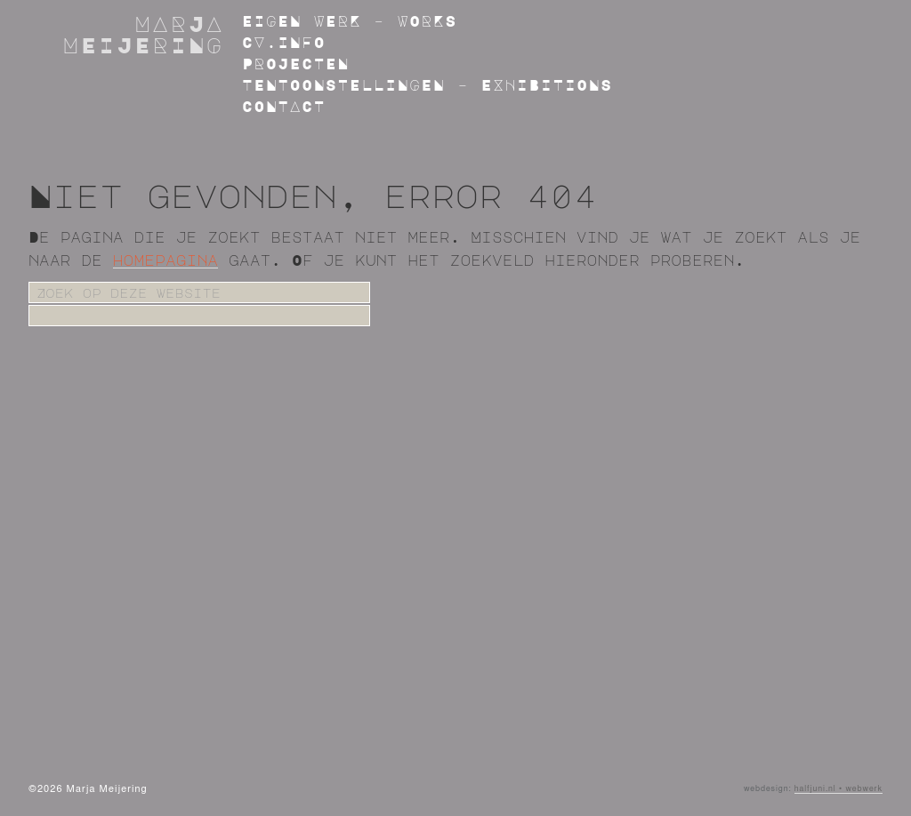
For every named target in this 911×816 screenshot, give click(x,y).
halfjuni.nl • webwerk (838, 789)
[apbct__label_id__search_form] (199, 315)
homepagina (165, 260)
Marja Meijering (143, 33)
